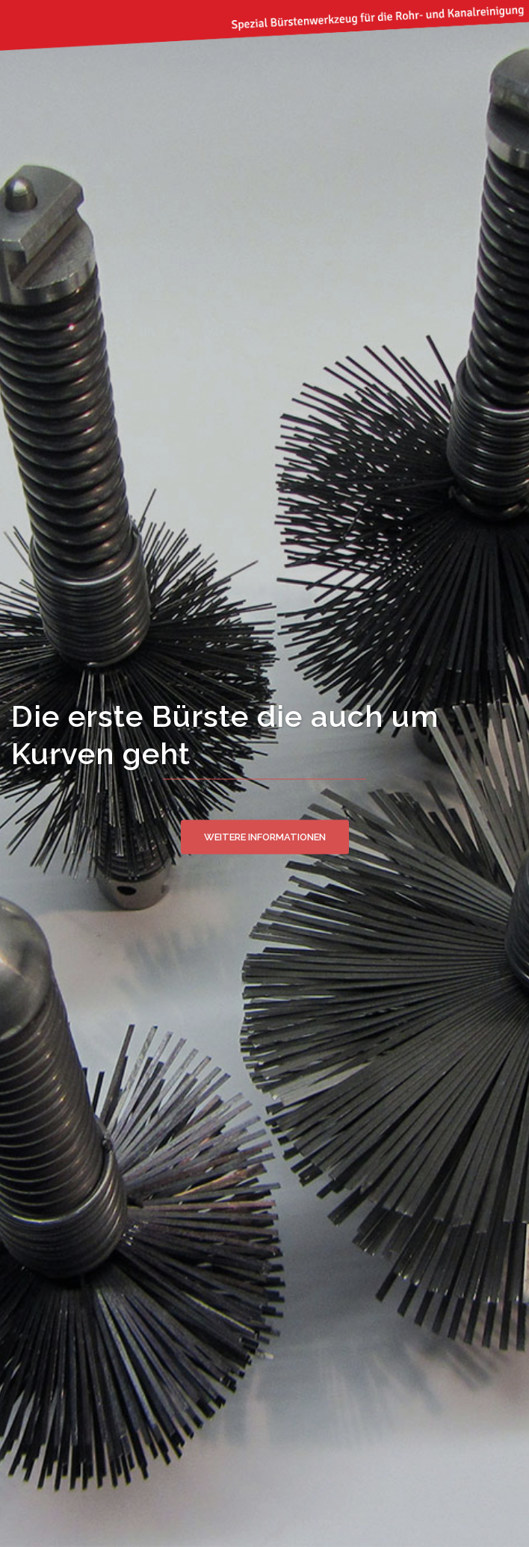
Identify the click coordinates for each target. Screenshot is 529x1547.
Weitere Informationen (265, 836)
